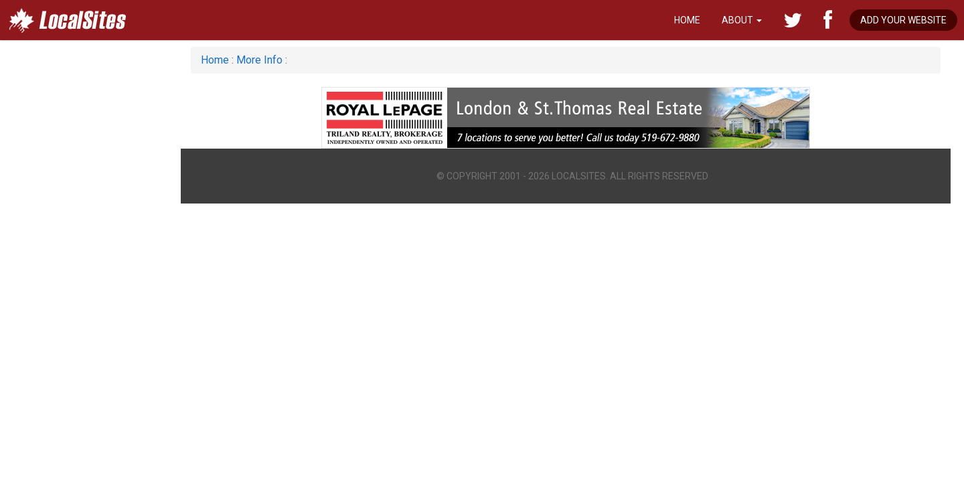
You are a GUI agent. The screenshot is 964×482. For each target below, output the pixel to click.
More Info (259, 60)
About (742, 20)
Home (687, 20)
